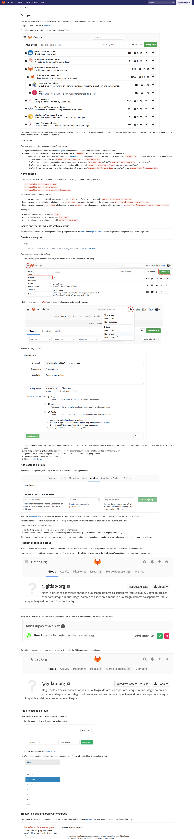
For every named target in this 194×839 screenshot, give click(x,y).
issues (83, 232)
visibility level (38, 459)
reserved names (91, 249)
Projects (20, 2)
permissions (90, 819)
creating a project (50, 751)
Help (42, 2)
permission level (35, 516)
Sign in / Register (184, 2)
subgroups (47, 26)
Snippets (35, 2)
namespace (60, 151)
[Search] (162, 2)
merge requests (95, 232)
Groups (27, 2)
